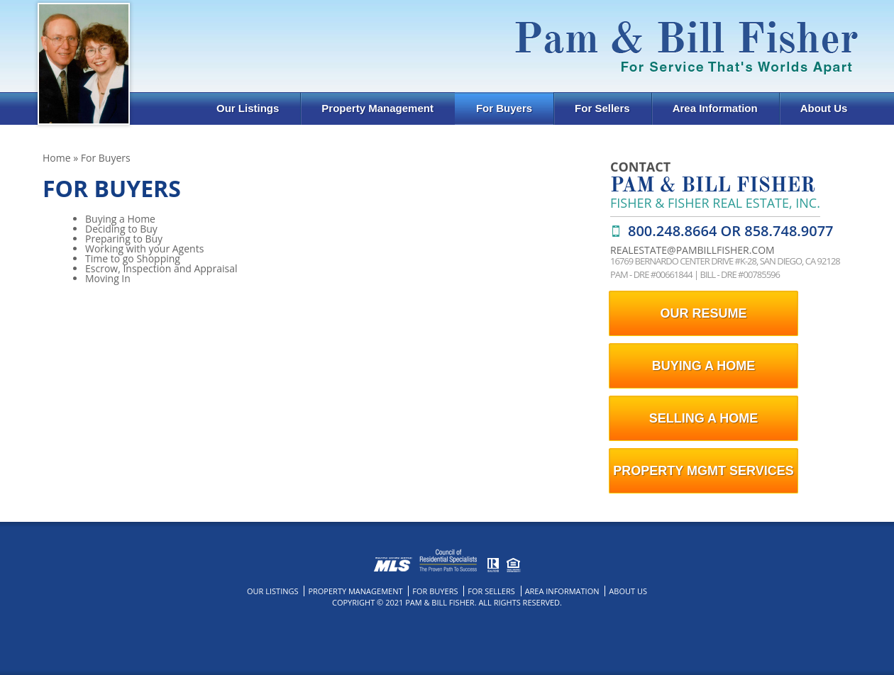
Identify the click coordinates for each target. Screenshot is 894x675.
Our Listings (247, 108)
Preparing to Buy (123, 238)
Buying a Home (120, 218)
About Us (824, 108)
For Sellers (602, 108)
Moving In (108, 278)
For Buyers (504, 108)
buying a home (704, 366)
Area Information (715, 108)
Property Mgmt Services (703, 471)
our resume (703, 313)
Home (57, 157)
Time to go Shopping (132, 258)
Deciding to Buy (121, 228)
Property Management (377, 108)
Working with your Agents (144, 248)
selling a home (703, 418)
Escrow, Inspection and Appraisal (161, 268)
